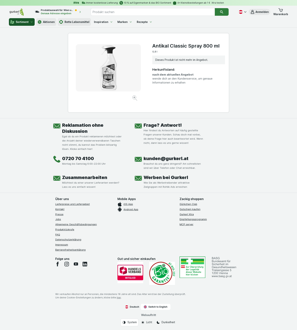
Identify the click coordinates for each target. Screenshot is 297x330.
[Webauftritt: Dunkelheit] (166, 322)
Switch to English (155, 306)
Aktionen (46, 22)
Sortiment (21, 22)
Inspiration (103, 21)
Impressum (61, 244)
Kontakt (59, 209)
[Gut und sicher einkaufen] (162, 273)
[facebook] (57, 264)
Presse (59, 214)
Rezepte (144, 21)
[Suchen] (221, 12)
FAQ (57, 234)
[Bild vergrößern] (135, 98)
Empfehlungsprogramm (193, 219)
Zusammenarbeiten (84, 177)
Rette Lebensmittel (74, 22)
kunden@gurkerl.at (166, 158)
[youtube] (75, 264)
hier (119, 297)
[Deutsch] (242, 12)
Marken (124, 21)
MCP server (186, 224)
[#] (192, 267)
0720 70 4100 (78, 158)
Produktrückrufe (64, 229)
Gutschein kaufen (190, 209)
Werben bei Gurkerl (166, 177)
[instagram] (66, 264)
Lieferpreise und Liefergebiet (72, 204)
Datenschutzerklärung (68, 239)
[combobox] (153, 12)
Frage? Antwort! (163, 125)
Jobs (58, 219)
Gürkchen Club (188, 204)
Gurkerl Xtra (187, 214)
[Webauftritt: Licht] (146, 322)
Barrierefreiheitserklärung (70, 249)
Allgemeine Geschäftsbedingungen (76, 224)
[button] (259, 12)
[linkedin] (85, 264)
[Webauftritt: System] (129, 322)
